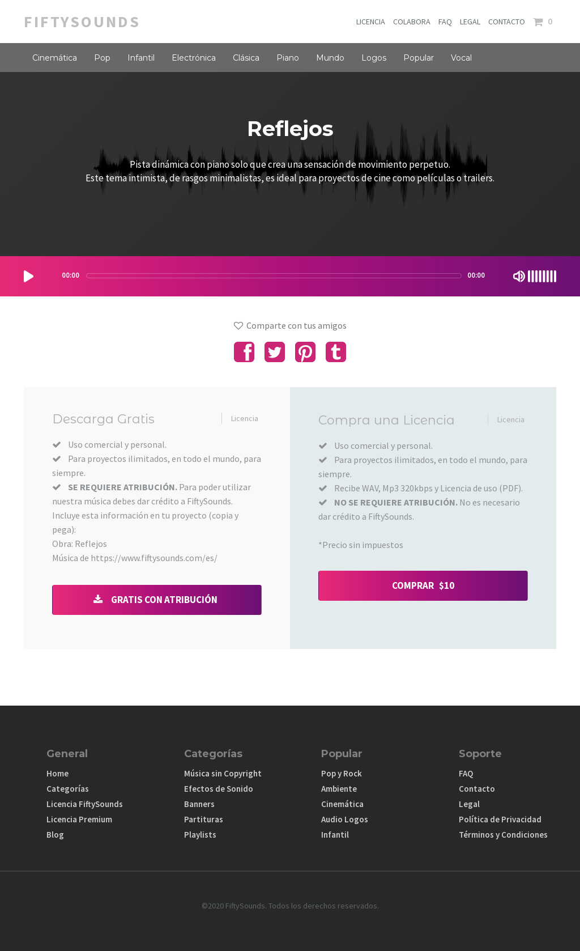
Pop (102, 58)
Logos (373, 58)
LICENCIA (370, 21)
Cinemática (54, 58)
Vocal (461, 58)
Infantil (141, 58)
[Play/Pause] (28, 276)
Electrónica (194, 58)
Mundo (330, 58)
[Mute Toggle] (519, 276)
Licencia (245, 418)
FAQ (445, 21)
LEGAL (470, 21)
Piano (287, 58)
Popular (418, 58)
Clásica (246, 58)
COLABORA (411, 21)
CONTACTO (506, 21)
